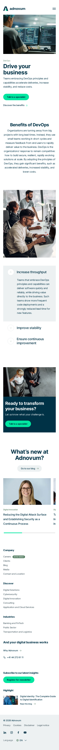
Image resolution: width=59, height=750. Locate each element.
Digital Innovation (12, 598)
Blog (5, 565)
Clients (6, 561)
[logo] (14, 8)
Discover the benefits (13, 105)
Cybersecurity (10, 594)
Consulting (8, 603)
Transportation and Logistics (17, 631)
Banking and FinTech (13, 623)
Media (6, 569)
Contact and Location (14, 573)
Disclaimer (29, 725)
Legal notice (43, 725)
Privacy (7, 725)
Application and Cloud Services (18, 607)
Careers (14, 556)
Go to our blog (28, 468)
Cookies (17, 725)
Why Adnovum (10, 650)
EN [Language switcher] (21, 740)
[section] (29, 645)
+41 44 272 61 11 (15, 657)
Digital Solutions (11, 590)
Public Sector (9, 627)
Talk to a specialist (16, 97)
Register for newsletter (19, 679)
